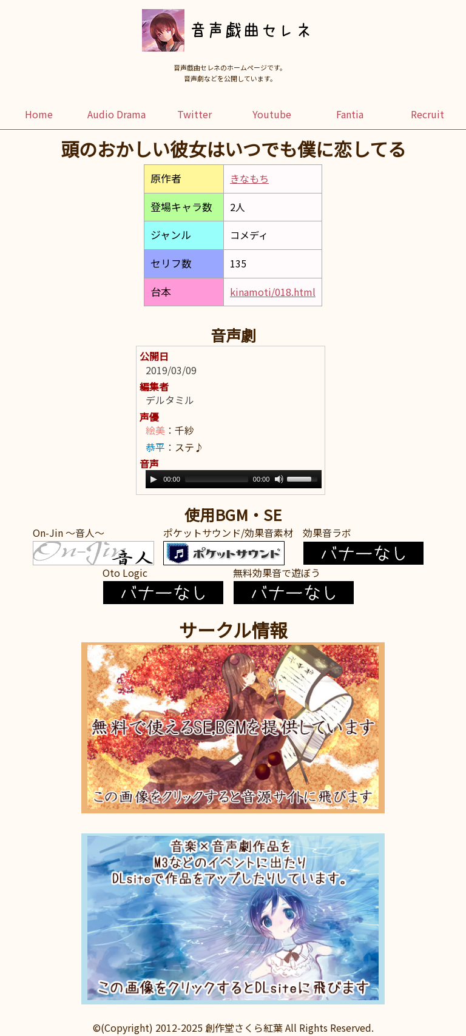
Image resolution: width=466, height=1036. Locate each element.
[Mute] (279, 479)
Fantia (349, 114)
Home (39, 114)
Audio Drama (116, 114)
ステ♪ (189, 447)
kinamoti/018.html (273, 291)
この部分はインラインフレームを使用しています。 (233, 727)
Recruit (427, 114)
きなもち (249, 178)
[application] (234, 479)
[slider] (216, 479)
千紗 (184, 430)
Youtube (271, 114)
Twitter (194, 114)
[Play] (153, 479)
